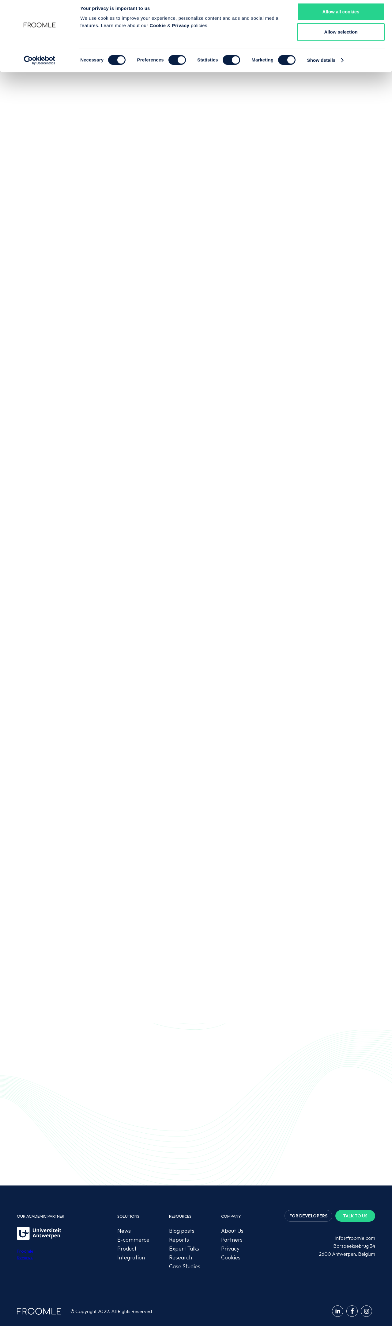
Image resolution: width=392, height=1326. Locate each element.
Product (127, 1248)
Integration (131, 1257)
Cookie (158, 29)
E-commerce (133, 1239)
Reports (179, 1239)
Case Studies (184, 1266)
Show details (321, 64)
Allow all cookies (341, 16)
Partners (232, 1239)
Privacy (180, 29)
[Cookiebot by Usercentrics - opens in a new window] (39, 64)
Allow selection (340, 36)
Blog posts (181, 1230)
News (124, 1230)
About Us (232, 1230)
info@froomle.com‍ (355, 1238)
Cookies (230, 1257)
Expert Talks (184, 1248)
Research (180, 1257)
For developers (308, 1216)
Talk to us (355, 1216)
